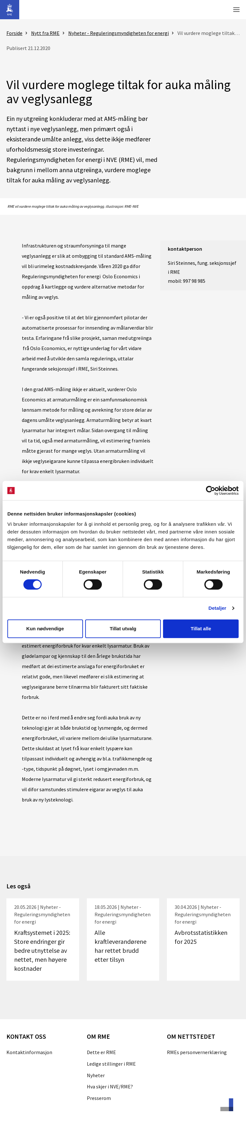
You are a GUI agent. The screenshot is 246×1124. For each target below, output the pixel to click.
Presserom (99, 1098)
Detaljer (217, 608)
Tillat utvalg (123, 628)
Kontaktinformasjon (29, 1052)
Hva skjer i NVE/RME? (110, 1086)
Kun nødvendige (45, 628)
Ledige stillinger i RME (111, 1064)
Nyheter (96, 1075)
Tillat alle (201, 628)
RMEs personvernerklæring (197, 1052)
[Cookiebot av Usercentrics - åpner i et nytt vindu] (211, 490)
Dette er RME (101, 1052)
